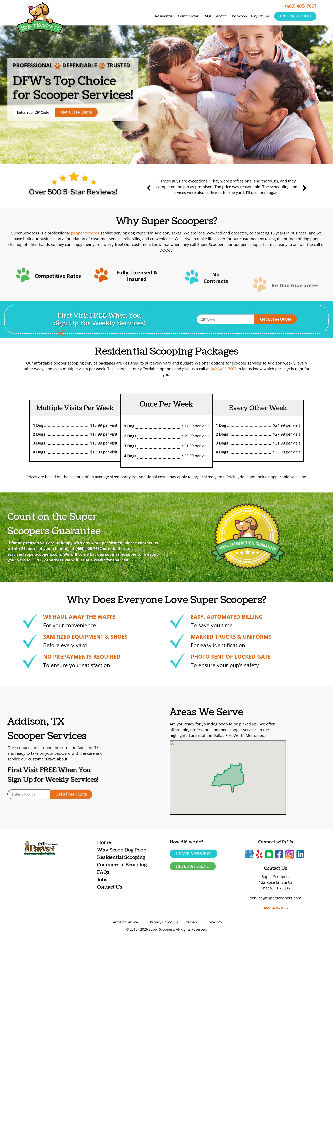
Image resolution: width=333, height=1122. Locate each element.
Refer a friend (192, 866)
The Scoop (238, 16)
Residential (164, 16)
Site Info (215, 922)
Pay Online (260, 16)
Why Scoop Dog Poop (121, 850)
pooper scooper (85, 233)
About (221, 16)
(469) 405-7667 (223, 368)
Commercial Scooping (122, 864)
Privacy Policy (161, 922)
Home (104, 842)
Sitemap (190, 922)
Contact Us (109, 887)
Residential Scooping (121, 857)
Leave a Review (193, 854)
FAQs (207, 16)
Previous (174, 188)
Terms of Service (124, 922)
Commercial (188, 16)
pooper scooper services (260, 729)
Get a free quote (295, 16)
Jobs (102, 879)
